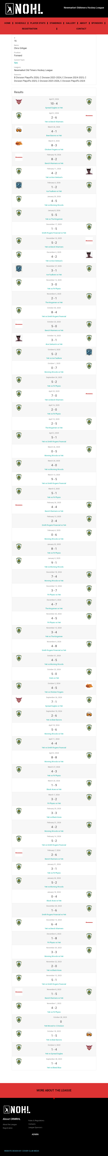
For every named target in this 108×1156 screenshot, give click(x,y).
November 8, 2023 (54, 989)
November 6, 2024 (54, 642)
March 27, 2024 (54, 767)
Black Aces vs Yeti (54, 789)
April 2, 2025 (54, 433)
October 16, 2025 (54, 336)
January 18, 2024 (54, 892)
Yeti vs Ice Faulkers (54, 358)
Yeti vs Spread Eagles (54, 1054)
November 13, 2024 (54, 628)
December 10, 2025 (54, 238)
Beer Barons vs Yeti (54, 135)
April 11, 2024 (54, 739)
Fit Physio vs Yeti (54, 595)
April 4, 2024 (54, 753)
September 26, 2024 (54, 697)
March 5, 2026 (54, 141)
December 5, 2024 (54, 600)
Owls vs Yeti (54, 678)
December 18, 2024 (54, 572)
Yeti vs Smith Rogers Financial (54, 316)
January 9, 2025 (54, 558)
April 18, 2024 (54, 725)
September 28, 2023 (54, 1059)
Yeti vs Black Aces (54, 817)
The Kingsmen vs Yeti (54, 302)
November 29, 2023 (54, 948)
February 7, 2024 (54, 850)
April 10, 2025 (54, 419)
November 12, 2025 (54, 280)
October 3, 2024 (54, 683)
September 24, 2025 (54, 377)
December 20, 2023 (54, 906)
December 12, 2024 (54, 586)
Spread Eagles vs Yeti (54, 108)
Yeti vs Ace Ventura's (54, 177)
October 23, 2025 (54, 322)
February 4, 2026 (54, 183)
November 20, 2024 (54, 614)
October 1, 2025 (54, 363)
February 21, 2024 (54, 823)
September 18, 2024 (54, 711)
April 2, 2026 (54, 113)
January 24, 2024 (54, 878)
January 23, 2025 (54, 544)
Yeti (16, 63)
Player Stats (37, 23)
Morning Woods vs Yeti (54, 372)
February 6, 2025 (54, 530)
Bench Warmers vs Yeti (54, 163)
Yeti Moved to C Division (54, 1026)
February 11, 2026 (54, 169)
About (83, 23)
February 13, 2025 (54, 517)
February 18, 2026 (54, 155)
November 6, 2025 (54, 294)
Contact (81, 29)
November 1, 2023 (54, 1003)
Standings (55, 23)
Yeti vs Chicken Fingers (54, 692)
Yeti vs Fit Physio (54, 289)
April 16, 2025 (54, 405)
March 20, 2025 (54, 461)
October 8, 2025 (54, 350)
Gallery (71, 23)
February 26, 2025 (54, 503)
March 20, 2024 (54, 781)
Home (7, 23)
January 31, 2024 (54, 864)
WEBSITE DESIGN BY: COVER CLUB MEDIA (21, 1151)
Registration (29, 29)
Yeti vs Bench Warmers (54, 122)
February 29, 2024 (54, 809)
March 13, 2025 (54, 475)
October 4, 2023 (54, 1045)
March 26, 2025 (54, 447)
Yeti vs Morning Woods (54, 205)
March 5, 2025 (54, 489)
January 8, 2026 (54, 211)
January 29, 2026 (54, 197)
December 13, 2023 (54, 920)
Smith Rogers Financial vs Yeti (54, 233)
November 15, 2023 (54, 976)
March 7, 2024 (54, 795)
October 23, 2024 (54, 669)
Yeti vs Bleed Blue (54, 1068)
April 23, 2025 (54, 391)
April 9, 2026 (54, 99)
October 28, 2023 (60, 1017)
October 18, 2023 (54, 1031)
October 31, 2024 (54, 656)
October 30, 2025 (54, 308)
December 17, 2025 (54, 224)
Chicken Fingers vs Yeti (54, 149)
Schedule (20, 23)
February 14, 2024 (54, 836)
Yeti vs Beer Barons (54, 720)
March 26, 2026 (54, 127)
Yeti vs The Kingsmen (54, 219)
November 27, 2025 (54, 266)
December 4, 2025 (54, 252)
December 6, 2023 (54, 934)
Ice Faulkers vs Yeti (54, 191)
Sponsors (97, 23)
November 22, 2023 (54, 962)
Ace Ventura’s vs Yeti (54, 344)
